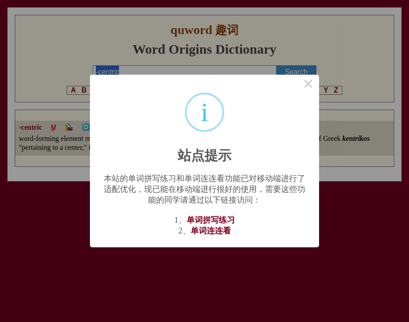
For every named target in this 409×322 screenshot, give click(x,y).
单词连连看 (211, 230)
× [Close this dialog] (308, 85)
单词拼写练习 (211, 220)
